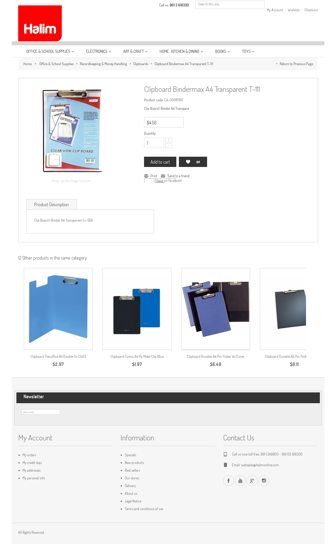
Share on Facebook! (168, 180)
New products (134, 462)
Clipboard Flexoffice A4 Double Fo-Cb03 (58, 356)
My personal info (34, 478)
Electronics (97, 51)
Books (221, 51)
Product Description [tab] (51, 204)
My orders (29, 455)
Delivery (130, 485)
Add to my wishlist (188, 162)
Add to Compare (198, 162)
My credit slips (32, 462)
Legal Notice (133, 501)
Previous (314, 265)
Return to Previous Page (296, 64)
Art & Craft (134, 51)
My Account (275, 10)
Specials (130, 455)
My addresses (31, 470)
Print (153, 176)
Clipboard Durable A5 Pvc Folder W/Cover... (294, 356)
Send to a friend (178, 176)
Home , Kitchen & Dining (180, 51)
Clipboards (140, 64)
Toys (246, 51)
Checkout (311, 10)
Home (27, 64)
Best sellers (132, 470)
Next (317, 265)
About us (131, 493)
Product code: (153, 100)
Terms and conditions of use (144, 509)
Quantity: (150, 133)
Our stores (132, 478)
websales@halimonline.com (260, 465)
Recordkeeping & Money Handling (103, 64)
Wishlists (294, 10)
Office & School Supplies (48, 51)
